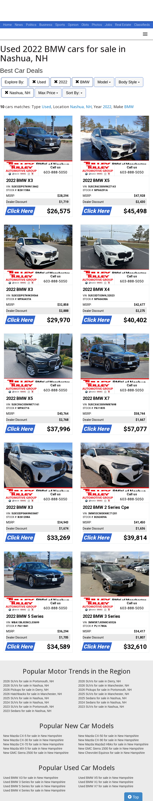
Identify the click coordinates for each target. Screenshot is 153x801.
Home (7, 25)
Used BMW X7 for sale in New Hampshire (105, 786)
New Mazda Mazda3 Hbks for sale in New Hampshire (113, 744)
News (19, 25)
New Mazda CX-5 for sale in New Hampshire (32, 736)
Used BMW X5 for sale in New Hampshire (105, 777)
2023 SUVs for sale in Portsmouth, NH (28, 706)
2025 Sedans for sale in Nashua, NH (102, 698)
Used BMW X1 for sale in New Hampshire (105, 782)
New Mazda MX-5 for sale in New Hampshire (32, 748)
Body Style (129, 82)
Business (46, 25)
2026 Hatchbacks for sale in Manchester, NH (32, 694)
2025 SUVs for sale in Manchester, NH (103, 694)
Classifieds (142, 25)
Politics (31, 25)
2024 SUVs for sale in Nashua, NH (26, 702)
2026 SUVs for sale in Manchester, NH (103, 685)
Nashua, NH (17, 93)
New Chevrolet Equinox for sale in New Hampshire (111, 752)
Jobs (109, 25)
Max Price (48, 93)
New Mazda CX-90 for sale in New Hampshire (108, 740)
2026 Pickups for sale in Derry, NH (25, 689)
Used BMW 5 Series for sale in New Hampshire (34, 786)
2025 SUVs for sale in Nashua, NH (26, 698)
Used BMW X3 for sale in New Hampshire (30, 777)
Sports (60, 25)
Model (104, 82)
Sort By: (74, 93)
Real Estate (123, 25)
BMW (82, 82)
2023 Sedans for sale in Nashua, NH (27, 711)
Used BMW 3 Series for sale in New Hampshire (34, 782)
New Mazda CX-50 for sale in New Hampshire (108, 736)
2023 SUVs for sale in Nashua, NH (101, 706)
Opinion (73, 25)
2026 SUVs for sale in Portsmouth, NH (28, 681)
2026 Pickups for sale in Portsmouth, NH (105, 689)
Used (39, 82)
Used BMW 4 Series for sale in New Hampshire (34, 790)
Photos (97, 25)
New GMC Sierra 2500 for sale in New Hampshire (36, 752)
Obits (85, 25)
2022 (60, 82)
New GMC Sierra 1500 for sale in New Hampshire (111, 748)
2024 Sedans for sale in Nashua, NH (102, 702)
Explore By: (14, 82)
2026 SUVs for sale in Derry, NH (99, 681)
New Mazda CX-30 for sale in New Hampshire (33, 740)
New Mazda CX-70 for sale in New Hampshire (33, 744)
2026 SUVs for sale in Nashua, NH (26, 685)
